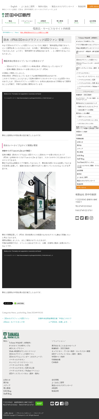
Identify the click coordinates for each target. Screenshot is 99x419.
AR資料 (55, 388)
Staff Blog (7, 394)
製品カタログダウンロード (63, 7)
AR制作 (43, 21)
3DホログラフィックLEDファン (21, 354)
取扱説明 (82, 7)
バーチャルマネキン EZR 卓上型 (21, 368)
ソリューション (27, 21)
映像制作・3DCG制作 (61, 348)
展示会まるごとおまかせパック (64, 346)
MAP (39, 404)
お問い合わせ (8, 413)
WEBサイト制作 (58, 357)
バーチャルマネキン (17, 360)
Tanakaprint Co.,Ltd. (22, 415)
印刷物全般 (56, 360)
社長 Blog (7, 391)
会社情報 (55, 380)
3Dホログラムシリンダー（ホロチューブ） (26, 357)
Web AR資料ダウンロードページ (22, 351)
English (14, 7)
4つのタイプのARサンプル (19, 346)
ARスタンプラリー (16, 348)
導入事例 (60, 21)
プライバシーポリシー (23, 413)
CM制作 (55, 362)
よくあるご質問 (27, 7)
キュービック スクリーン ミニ (21, 362)
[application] (36, 111)
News (13, 313)
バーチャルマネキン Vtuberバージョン (24, 371)
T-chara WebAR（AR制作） (20, 343)
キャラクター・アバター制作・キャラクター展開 (71, 351)
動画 (76, 21)
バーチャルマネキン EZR (19, 365)
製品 (10, 21)
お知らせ (6, 380)
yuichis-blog (21, 313)
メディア (6, 385)
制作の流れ (43, 7)
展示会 (6, 382)
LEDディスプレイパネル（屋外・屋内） (24, 374)
